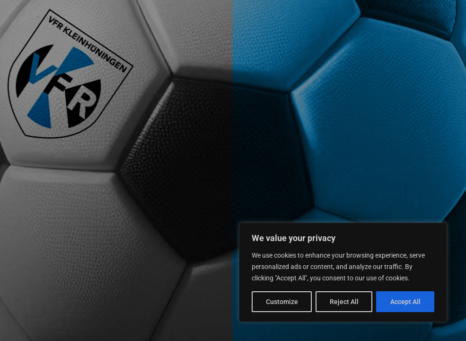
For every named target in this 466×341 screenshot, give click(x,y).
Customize (282, 301)
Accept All (405, 301)
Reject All (344, 301)
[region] (343, 272)
